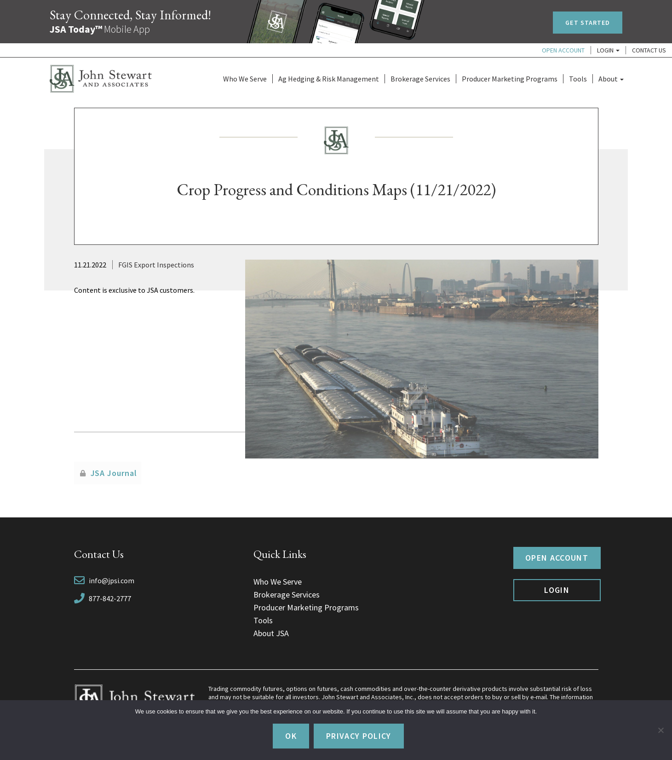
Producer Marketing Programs (509, 78)
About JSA (271, 633)
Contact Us (649, 50)
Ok (291, 736)
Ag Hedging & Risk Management (328, 78)
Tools (578, 78)
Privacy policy (358, 736)
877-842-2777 (110, 598)
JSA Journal (114, 473)
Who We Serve (245, 78)
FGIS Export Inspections (156, 264)
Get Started (587, 22)
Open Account (563, 50)
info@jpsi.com (111, 580)
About (611, 78)
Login (608, 50)
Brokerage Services (420, 78)
